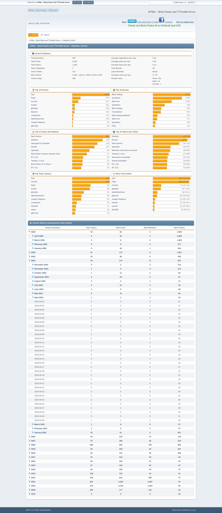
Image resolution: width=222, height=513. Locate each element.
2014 (33, 469)
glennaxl (34, 126)
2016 (33, 461)
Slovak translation (119, 161)
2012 (33, 478)
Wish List (115, 101)
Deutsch (34, 140)
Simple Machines (45, 510)
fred (32, 94)
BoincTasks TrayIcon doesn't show (45, 154)
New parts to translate (40, 143)
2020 (33, 445)
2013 (33, 473)
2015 (33, 465)
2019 (33, 449)
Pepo (33, 98)
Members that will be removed (124, 150)
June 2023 (38, 289)
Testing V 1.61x (37, 161)
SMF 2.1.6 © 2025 (32, 510)
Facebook (168, 22)
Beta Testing (117, 94)
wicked (115, 202)
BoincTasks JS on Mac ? (41, 164)
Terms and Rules (182, 510)
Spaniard (35, 150)
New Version (36, 136)
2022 (33, 437)
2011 (33, 482)
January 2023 (40, 432)
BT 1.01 (34, 168)
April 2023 (38, 297)
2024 (33, 256)
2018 (33, 453)
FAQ (114, 126)
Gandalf (34, 206)
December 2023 (41, 265)
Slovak (34, 147)
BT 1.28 (34, 157)
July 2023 (38, 285)
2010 (33, 486)
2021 (33, 441)
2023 (33, 261)
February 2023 (40, 428)
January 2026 (40, 248)
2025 (33, 252)
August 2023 (39, 281)
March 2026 (39, 240)
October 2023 (40, 273)
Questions (116, 98)
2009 (33, 490)
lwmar (155, 72)
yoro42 (115, 206)
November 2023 (41, 269)
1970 (33, 494)
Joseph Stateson (38, 122)
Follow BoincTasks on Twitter (148, 22)
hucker (34, 105)
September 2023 (41, 277)
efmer (33, 210)
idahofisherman (37, 119)
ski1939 (115, 210)
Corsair (34, 101)
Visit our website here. (185, 22)
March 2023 (39, 424)
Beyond (34, 112)
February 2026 (40, 244)
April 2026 (38, 236)
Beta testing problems (121, 115)
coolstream (35, 115)
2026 (33, 232)
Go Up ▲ (193, 510)
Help (173, 510)
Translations (117, 112)
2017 (33, 457)
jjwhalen (34, 108)
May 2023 (38, 293)
